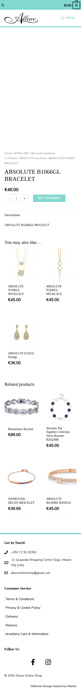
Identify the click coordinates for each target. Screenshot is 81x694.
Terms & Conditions (19, 599)
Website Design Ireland (46, 686)
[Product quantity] (17, 198)
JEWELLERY (21, 153)
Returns (11, 625)
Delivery (11, 616)
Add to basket (49, 198)
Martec (72, 686)
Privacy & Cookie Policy (22, 607)
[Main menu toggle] (67, 18)
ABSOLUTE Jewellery (33, 158)
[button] (3, 5)
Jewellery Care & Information (26, 634)
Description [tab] (12, 215)
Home (8, 153)
